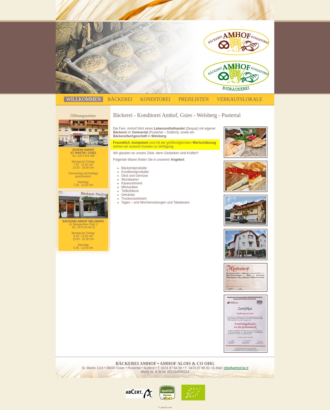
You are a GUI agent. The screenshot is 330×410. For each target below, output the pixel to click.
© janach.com (165, 407)
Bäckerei (120, 99)
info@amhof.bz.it (236, 368)
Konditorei (155, 99)
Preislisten (193, 99)
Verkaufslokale (240, 99)
